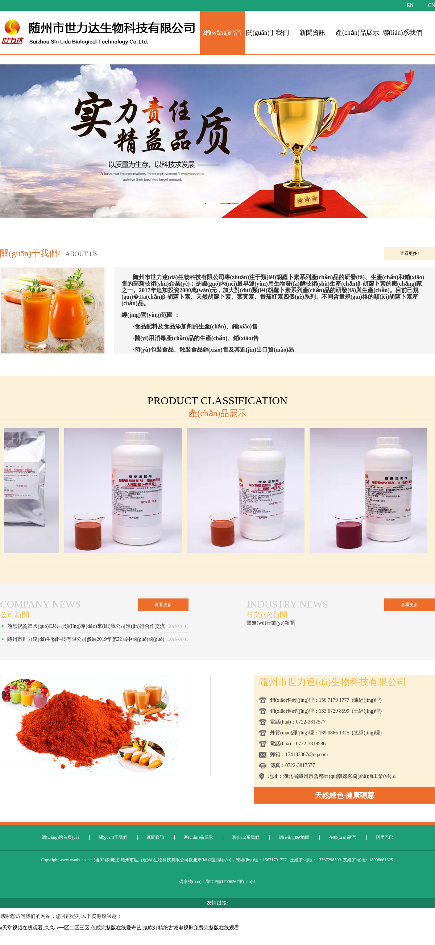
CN (431, 5)
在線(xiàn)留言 (343, 837)
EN (410, 5)
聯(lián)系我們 (402, 32)
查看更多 (163, 604)
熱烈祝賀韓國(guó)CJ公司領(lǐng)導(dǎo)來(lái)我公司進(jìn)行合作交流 (86, 626)
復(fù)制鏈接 (107, 859)
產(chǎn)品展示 (357, 32)
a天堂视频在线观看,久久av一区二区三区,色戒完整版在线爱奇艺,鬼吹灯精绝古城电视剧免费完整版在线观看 (119, 928)
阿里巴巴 (384, 837)
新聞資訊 (312, 32)
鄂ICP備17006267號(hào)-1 (231, 881)
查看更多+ (410, 253)
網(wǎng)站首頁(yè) (60, 837)
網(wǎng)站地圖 (294, 837)
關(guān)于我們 (267, 32)
